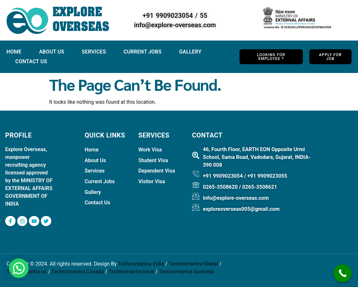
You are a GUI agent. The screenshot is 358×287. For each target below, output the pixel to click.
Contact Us (31, 61)
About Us (51, 52)
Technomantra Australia (186, 272)
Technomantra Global (193, 264)
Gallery (191, 52)
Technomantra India (141, 264)
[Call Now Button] (343, 273)
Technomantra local (131, 272)
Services (94, 52)
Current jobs (143, 52)
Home (13, 52)
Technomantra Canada (77, 272)
